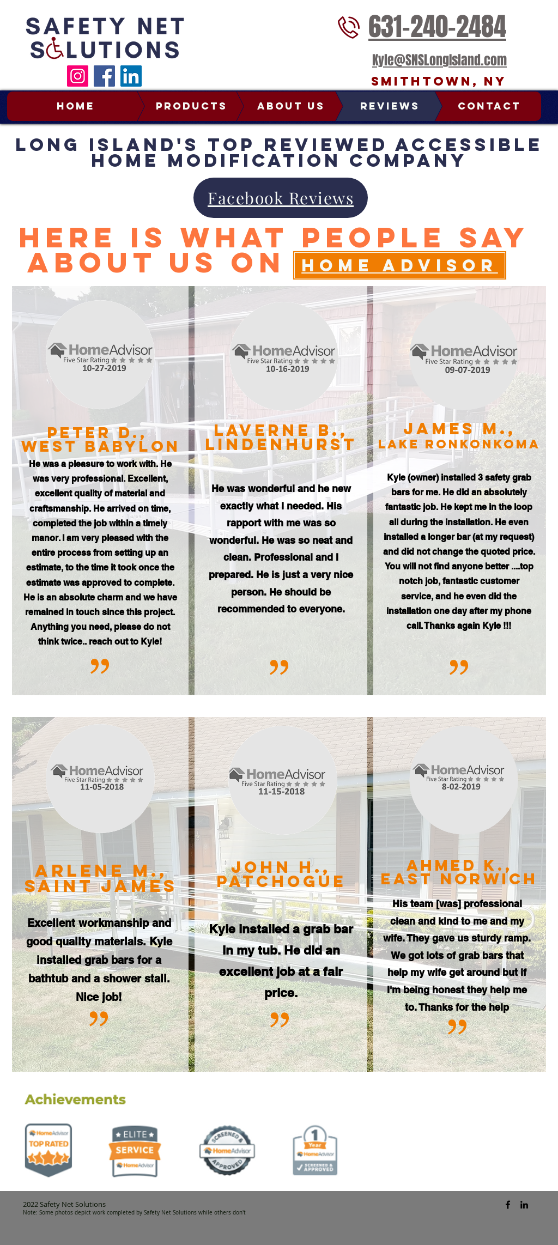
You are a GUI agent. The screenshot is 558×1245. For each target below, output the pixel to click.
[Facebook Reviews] (280, 198)
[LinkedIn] (131, 76)
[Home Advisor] (400, 265)
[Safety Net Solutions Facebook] (507, 1204)
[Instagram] (77, 76)
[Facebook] (104, 76)
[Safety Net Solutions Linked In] (524, 1204)
